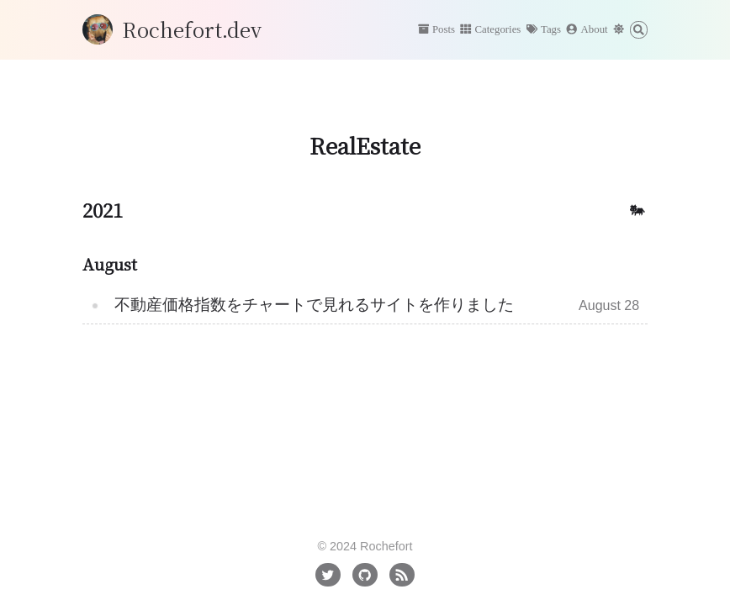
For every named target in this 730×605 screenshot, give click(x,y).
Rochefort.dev (192, 29)
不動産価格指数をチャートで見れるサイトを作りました (314, 304)
